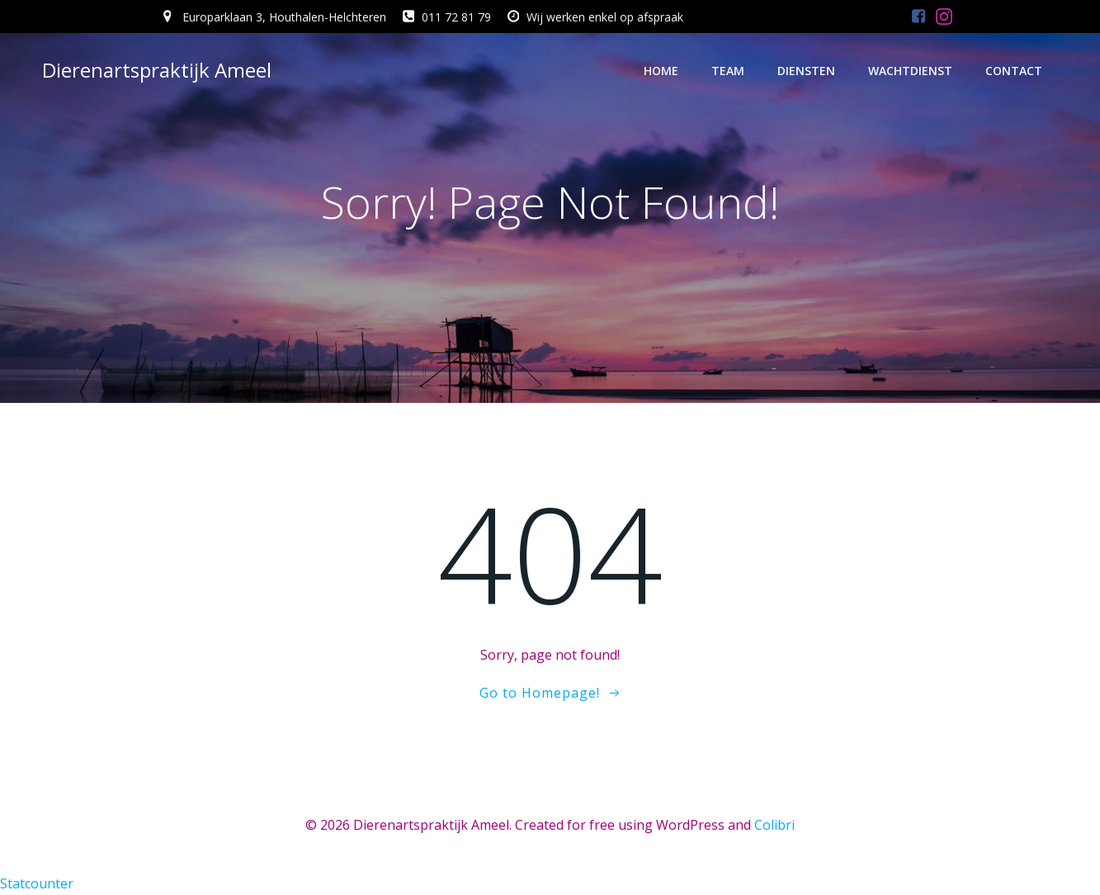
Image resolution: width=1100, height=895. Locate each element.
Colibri (774, 825)
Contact (1013, 70)
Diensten (806, 70)
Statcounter (36, 883)
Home (661, 70)
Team (727, 70)
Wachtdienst (910, 70)
